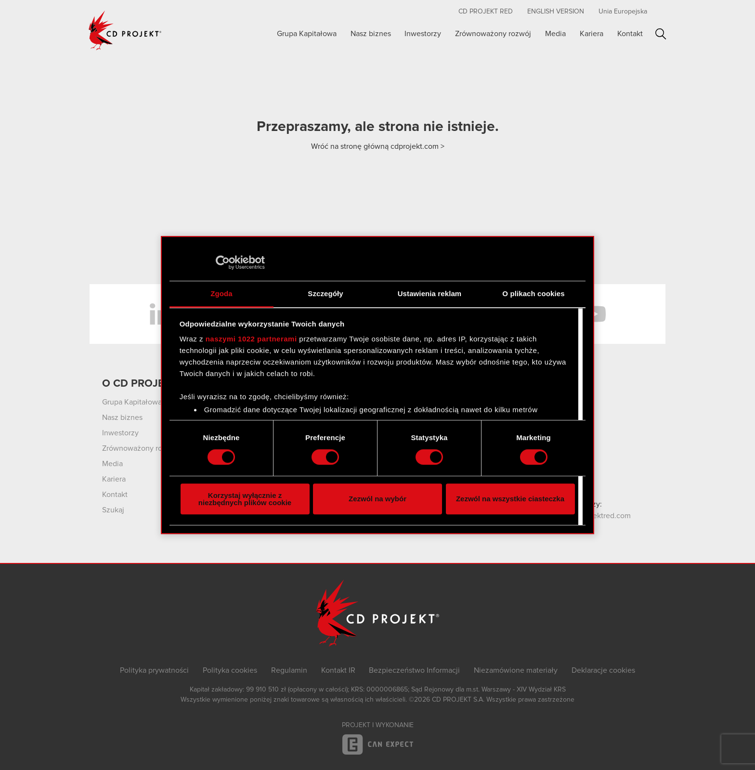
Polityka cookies (230, 670)
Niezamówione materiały (516, 670)
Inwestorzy (422, 34)
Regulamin (289, 670)
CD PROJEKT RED (485, 11)
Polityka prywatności (154, 670)
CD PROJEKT (125, 30)
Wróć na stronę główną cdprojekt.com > (377, 146)
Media (555, 34)
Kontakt (630, 34)
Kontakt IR (338, 670)
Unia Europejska (623, 11)
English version (555, 11)
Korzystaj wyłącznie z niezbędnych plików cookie (244, 499)
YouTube (594, 314)
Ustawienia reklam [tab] (430, 293)
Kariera (591, 34)
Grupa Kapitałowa (307, 34)
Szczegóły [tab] (325, 293)
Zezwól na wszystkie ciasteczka (510, 499)
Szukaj (660, 33)
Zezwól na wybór (377, 499)
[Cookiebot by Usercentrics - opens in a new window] (223, 262)
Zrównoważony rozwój (493, 34)
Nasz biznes (371, 34)
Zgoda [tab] (221, 293)
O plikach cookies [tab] (533, 293)
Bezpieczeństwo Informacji (414, 670)
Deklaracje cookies (603, 670)
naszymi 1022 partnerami (251, 339)
